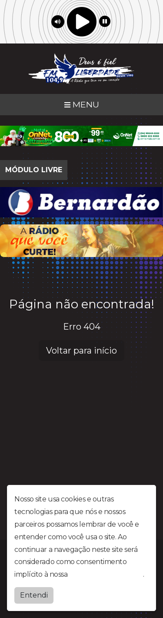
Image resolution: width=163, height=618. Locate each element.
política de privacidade (106, 574)
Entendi (34, 595)
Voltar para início (81, 350)
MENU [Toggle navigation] (81, 104)
